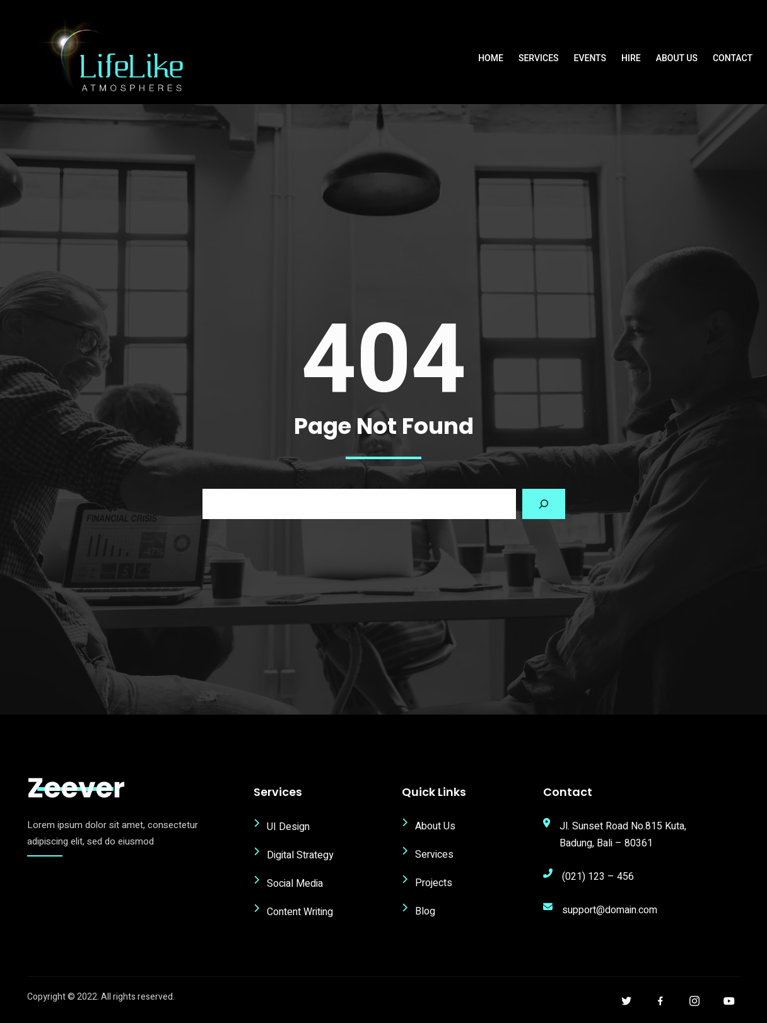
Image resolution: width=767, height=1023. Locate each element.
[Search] (543, 507)
